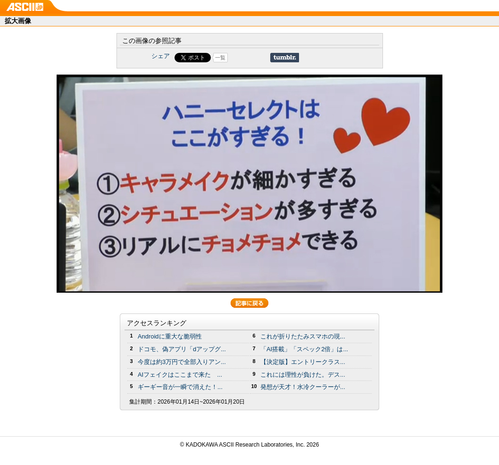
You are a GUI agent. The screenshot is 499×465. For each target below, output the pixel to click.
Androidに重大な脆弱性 (170, 336)
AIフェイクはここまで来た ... (180, 374)
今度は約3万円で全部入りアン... (182, 361)
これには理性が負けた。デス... (302, 374)
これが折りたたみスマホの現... (302, 336)
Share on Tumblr (284, 57)
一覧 (220, 57)
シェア (160, 55)
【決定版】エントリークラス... (302, 361)
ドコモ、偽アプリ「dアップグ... (182, 349)
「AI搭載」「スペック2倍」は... (304, 349)
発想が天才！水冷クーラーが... (302, 386)
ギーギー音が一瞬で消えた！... (180, 386)
